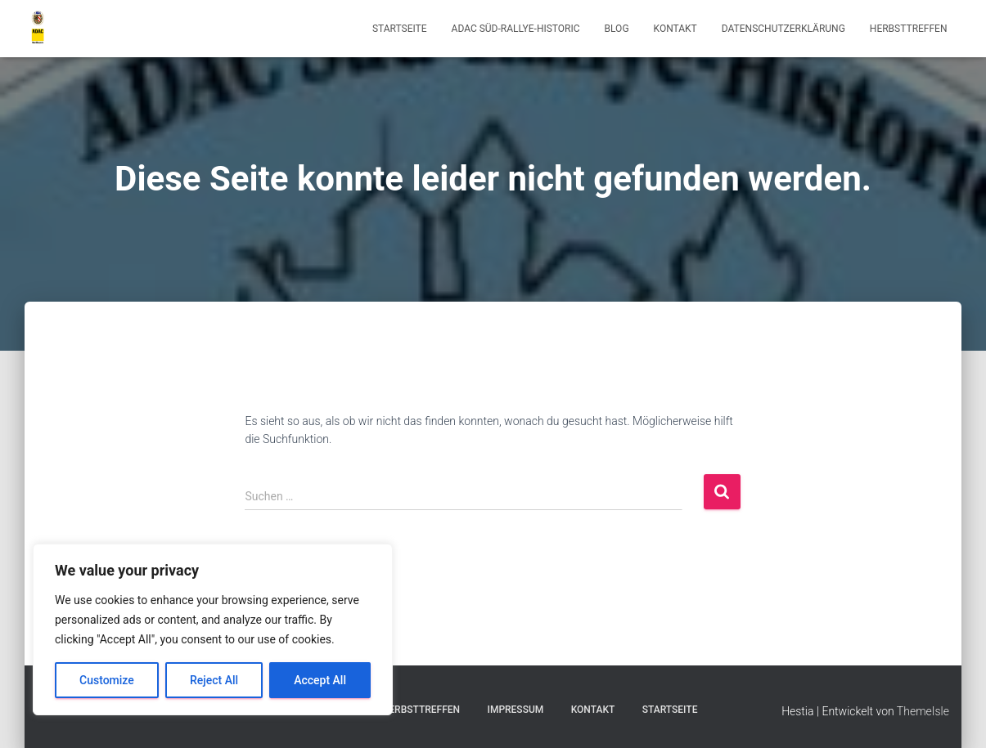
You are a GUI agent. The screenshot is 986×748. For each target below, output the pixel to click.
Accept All (320, 680)
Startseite (399, 28)
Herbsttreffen (909, 28)
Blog (617, 28)
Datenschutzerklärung (783, 28)
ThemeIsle (923, 711)
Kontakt (675, 28)
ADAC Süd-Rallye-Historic (516, 28)
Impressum (515, 709)
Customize (106, 680)
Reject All (214, 680)
